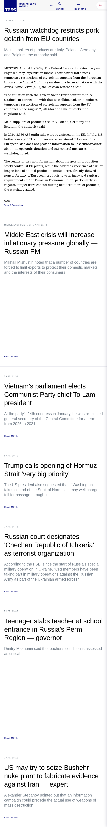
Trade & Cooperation (13, 205)
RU (52, 5)
